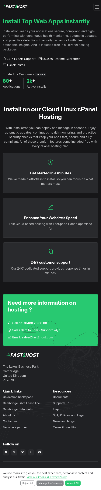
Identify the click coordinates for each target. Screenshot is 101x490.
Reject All (27, 483)
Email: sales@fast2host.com (30, 337)
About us (9, 415)
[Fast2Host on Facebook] (6, 452)
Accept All (73, 483)
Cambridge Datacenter (18, 409)
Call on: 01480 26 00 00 (27, 323)
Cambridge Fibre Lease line (21, 403)
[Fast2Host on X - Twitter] (23, 452)
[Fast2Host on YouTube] (40, 452)
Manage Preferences (50, 483)
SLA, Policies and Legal (68, 415)
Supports (61, 403)
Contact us (10, 421)
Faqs (56, 409)
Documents (60, 397)
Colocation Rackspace (18, 397)
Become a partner (15, 427)
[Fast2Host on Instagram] (14, 452)
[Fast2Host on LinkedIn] (31, 452)
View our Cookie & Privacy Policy (47, 477)
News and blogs (64, 421)
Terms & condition (65, 427)
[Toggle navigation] (97, 7)
